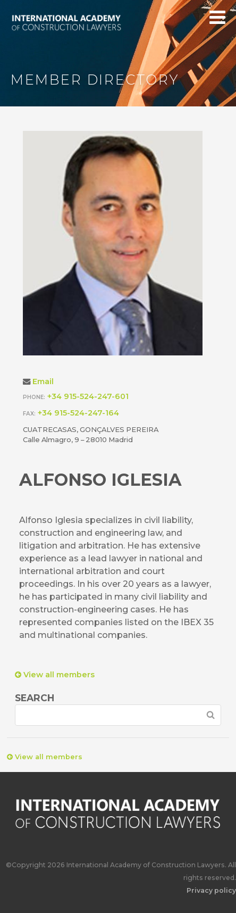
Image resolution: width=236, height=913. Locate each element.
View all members (55, 674)
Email (43, 381)
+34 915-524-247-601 (88, 396)
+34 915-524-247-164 (78, 413)
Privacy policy (211, 890)
